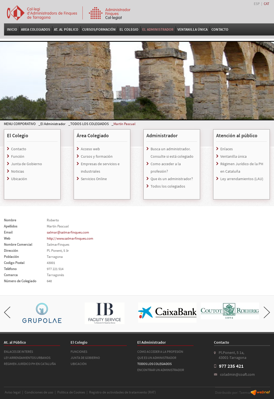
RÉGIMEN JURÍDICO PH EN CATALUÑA (30, 364)
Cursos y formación (97, 156)
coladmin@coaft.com (237, 374)
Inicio (12, 29)
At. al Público (66, 29)
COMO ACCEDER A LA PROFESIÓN (160, 351)
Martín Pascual (124, 123)
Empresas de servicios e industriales (100, 167)
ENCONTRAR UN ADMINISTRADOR (160, 370)
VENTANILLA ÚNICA (192, 29)
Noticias (17, 171)
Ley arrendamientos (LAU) (241, 178)
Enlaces (226, 148)
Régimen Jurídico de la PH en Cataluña (241, 167)
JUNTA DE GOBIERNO (85, 358)
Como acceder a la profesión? (166, 167)
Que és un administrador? (172, 178)
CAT (266, 3)
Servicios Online (94, 178)
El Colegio (129, 29)
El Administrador (158, 29)
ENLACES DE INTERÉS (18, 351)
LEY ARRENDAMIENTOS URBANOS (27, 358)
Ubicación (19, 178)
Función (17, 156)
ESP (257, 3)
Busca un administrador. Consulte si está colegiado (172, 152)
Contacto (219, 29)
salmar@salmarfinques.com (68, 232)
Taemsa (245, 392)
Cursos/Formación (99, 29)
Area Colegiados (35, 29)
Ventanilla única (233, 156)
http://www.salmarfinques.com (70, 238)
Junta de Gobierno (26, 163)
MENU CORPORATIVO (20, 123)
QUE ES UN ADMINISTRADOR (156, 358)
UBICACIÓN (79, 364)
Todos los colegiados (168, 186)
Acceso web (90, 148)
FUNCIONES (79, 351)
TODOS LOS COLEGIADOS (89, 123)
